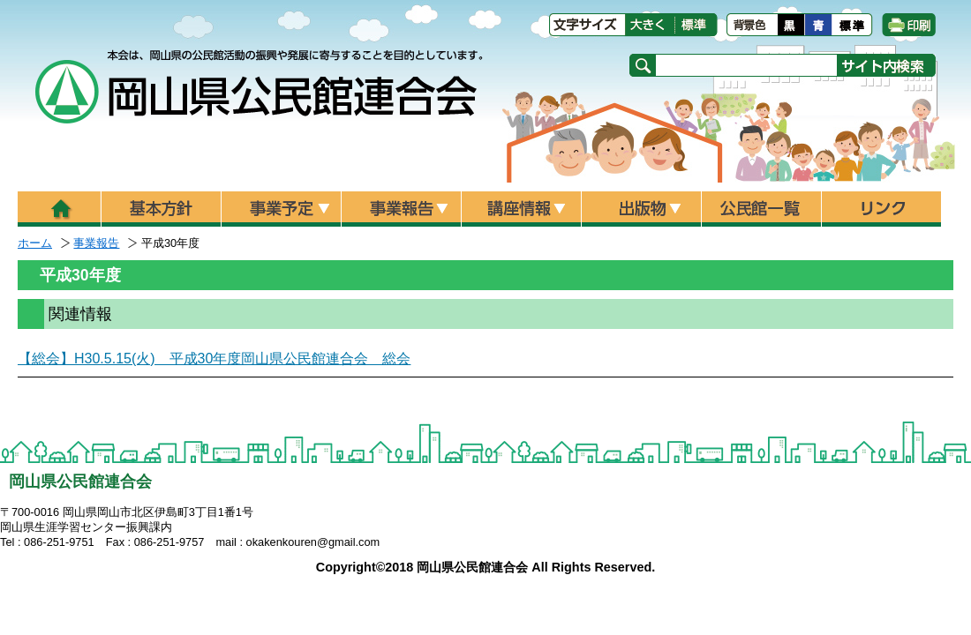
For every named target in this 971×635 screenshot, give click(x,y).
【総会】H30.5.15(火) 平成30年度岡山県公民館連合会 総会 (214, 358)
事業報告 (96, 243)
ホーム (35, 243)
